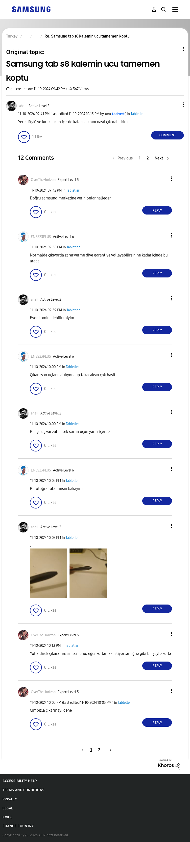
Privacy (9, 799)
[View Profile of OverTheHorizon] (43, 180)
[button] (175, 104)
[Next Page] (161, 158)
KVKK (7, 817)
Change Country (18, 826)
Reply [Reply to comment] (157, 210)
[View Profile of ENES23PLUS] (41, 237)
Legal (7, 808)
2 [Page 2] (148, 158)
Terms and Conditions (23, 790)
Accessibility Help (19, 781)
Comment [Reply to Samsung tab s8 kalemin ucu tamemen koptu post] (167, 135)
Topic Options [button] (175, 49)
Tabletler (137, 114)
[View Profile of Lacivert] (118, 114)
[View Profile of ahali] (22, 106)
